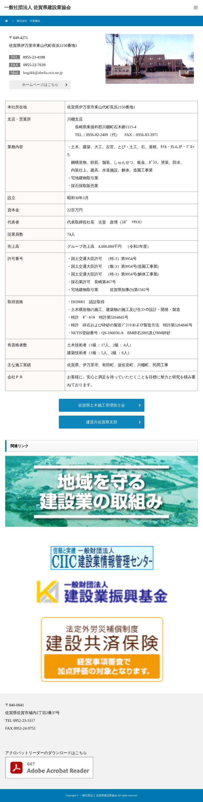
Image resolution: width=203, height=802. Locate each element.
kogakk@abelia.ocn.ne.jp (43, 73)
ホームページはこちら (40, 85)
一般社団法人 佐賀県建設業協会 (98, 795)
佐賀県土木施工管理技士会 (101, 405)
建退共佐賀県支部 (101, 422)
